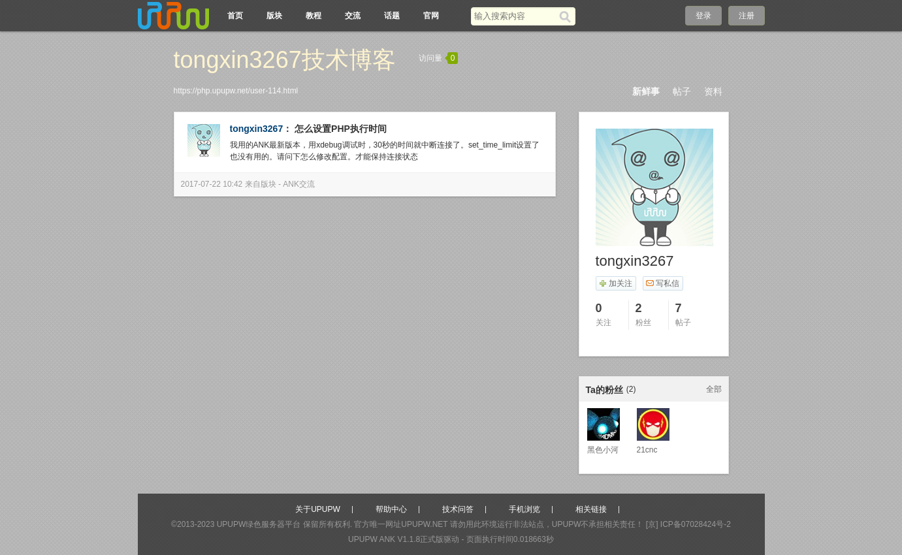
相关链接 (591, 509)
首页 (235, 15)
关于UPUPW (317, 509)
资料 (713, 91)
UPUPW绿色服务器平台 (259, 524)
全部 (714, 389)
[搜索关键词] (515, 16)
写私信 (662, 283)
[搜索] (567, 16)
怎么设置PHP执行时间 (341, 128)
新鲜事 (646, 91)
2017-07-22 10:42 (212, 184)
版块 (274, 15)
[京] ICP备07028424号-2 (688, 524)
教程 (313, 15)
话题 (392, 15)
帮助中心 (391, 509)
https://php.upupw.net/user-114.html (236, 90)
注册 (746, 15)
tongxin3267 (256, 128)
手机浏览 (524, 509)
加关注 (615, 283)
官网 (431, 15)
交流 (353, 15)
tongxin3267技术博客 (285, 59)
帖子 (682, 91)
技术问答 (458, 509)
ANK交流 (299, 184)
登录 (703, 15)
